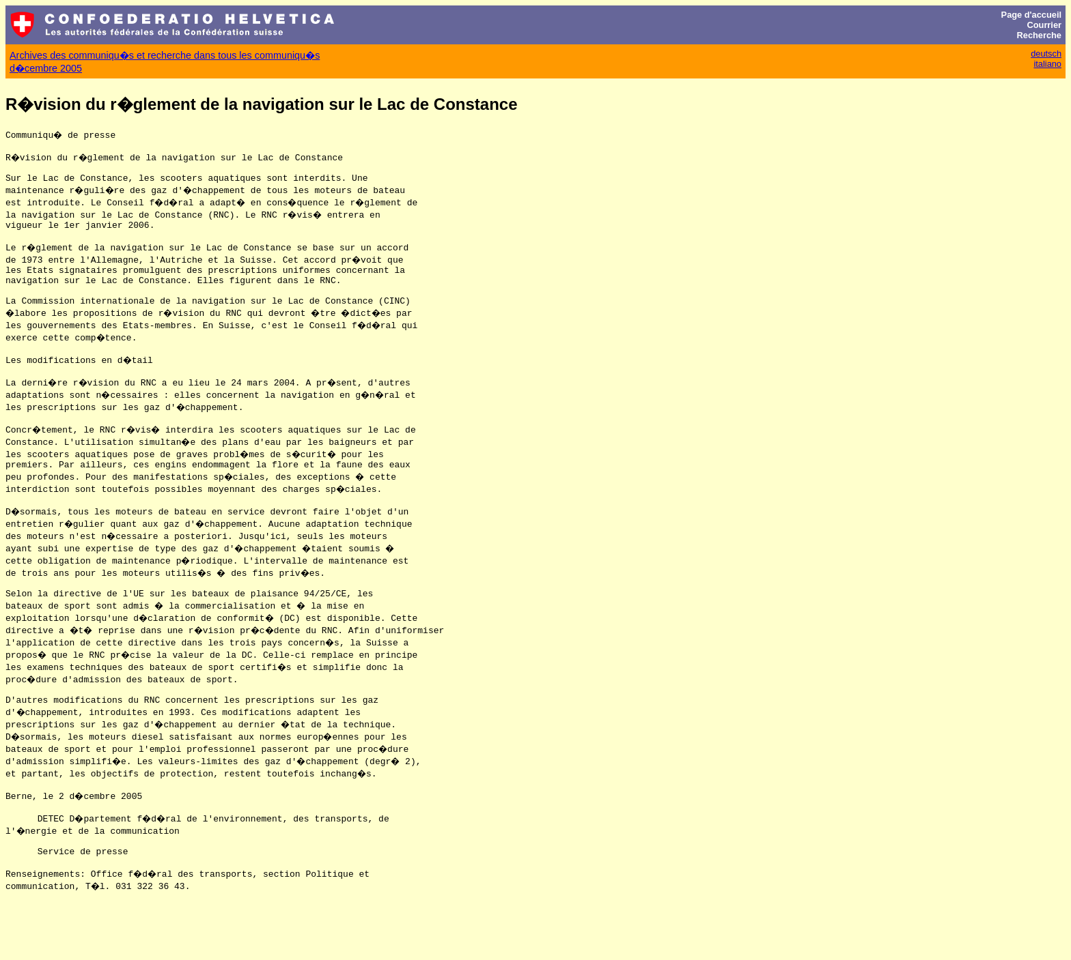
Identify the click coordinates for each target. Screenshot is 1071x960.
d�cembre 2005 (46, 68)
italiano (1047, 64)
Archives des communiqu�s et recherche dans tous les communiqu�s (165, 55)
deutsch (1046, 53)
